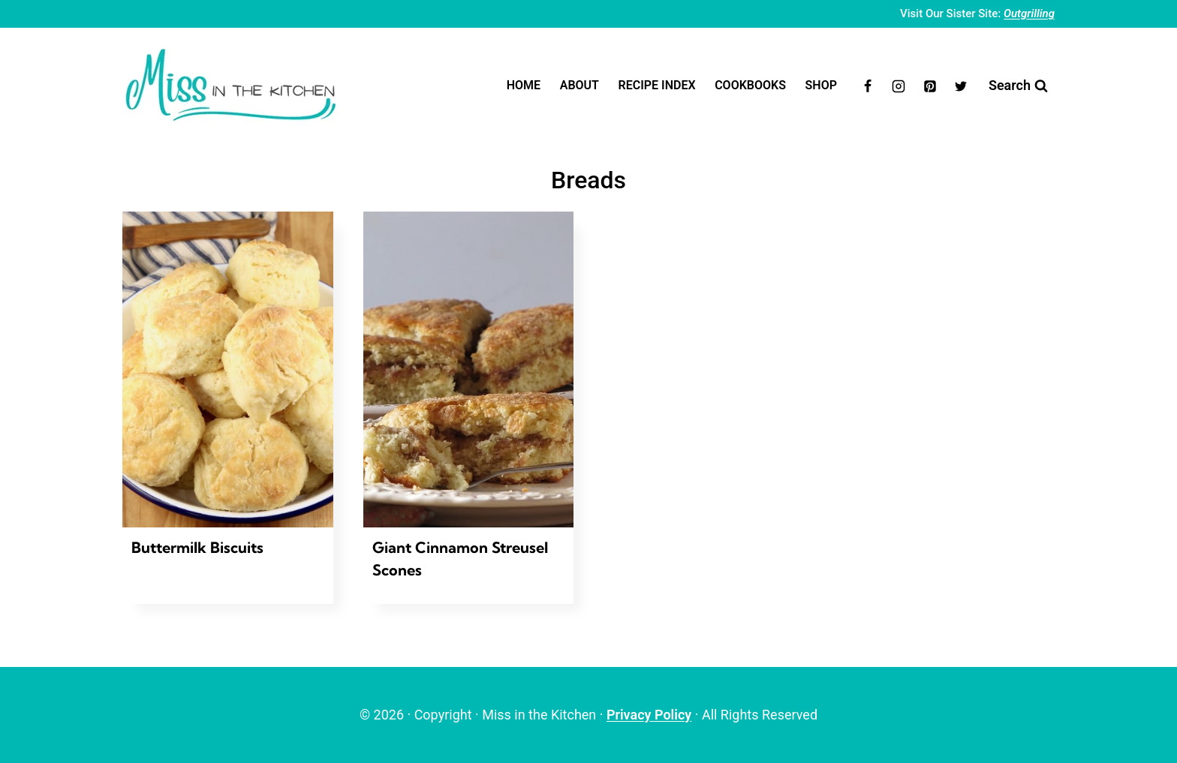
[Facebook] (867, 86)
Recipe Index (657, 85)
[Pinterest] (930, 86)
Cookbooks (750, 85)
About (579, 85)
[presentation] (227, 369)
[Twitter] (960, 86)
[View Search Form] (1018, 86)
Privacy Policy (649, 714)
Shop (821, 85)
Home (523, 85)
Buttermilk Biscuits (197, 547)
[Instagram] (898, 86)
